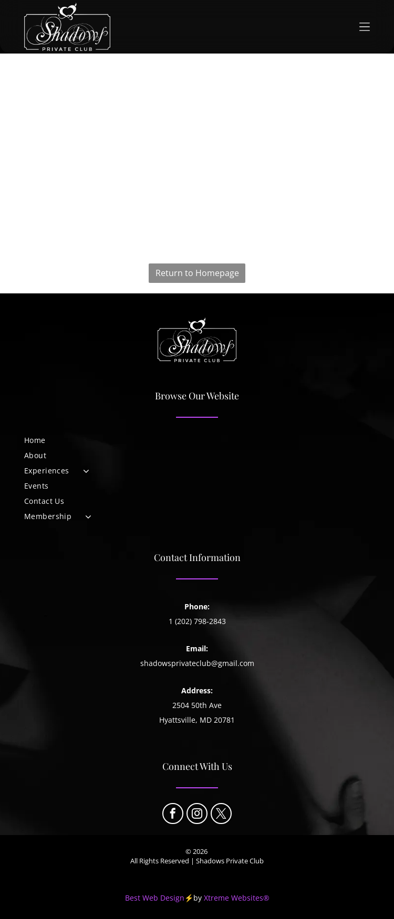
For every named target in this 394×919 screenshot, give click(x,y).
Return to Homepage (197, 273)
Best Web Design (154, 898)
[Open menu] (364, 27)
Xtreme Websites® (236, 898)
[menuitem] (197, 440)
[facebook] (172, 815)
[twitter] (221, 815)
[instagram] (197, 815)
